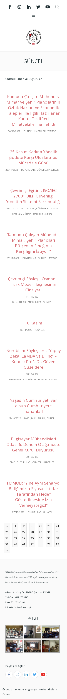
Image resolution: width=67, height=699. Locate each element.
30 (49, 532)
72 (57, 544)
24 (57, 526)
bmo (14, 213)
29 (40, 532)
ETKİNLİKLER (34, 302)
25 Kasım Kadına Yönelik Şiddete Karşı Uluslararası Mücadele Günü (33, 157)
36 (40, 538)
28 (32, 532)
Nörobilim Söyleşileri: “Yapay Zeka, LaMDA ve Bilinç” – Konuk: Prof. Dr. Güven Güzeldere (33, 359)
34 (24, 538)
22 (40, 526)
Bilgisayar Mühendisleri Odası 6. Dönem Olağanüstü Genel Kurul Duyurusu (33, 444)
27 (24, 532)
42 (32, 544)
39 (7, 544)
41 (24, 544)
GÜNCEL (28, 131)
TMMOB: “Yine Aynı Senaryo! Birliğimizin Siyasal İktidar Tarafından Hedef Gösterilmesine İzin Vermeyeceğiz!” (33, 494)
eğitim (48, 213)
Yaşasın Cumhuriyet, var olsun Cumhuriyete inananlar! (33, 405)
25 (7, 532)
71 (49, 544)
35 (32, 538)
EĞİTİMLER (42, 208)
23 (49, 526)
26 (15, 532)
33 (15, 538)
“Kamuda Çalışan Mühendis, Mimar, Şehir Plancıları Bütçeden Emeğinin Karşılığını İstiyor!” (33, 243)
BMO (27, 418)
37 (49, 538)
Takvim (53, 379)
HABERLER (40, 131)
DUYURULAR (28, 169)
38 (57, 538)
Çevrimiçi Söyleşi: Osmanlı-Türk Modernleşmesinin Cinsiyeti (33, 284)
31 (57, 532)
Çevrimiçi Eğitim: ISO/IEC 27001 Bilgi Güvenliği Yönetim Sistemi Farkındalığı (33, 196)
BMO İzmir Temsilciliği (31, 213)
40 (15, 544)
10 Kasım (33, 323)
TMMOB (52, 131)
